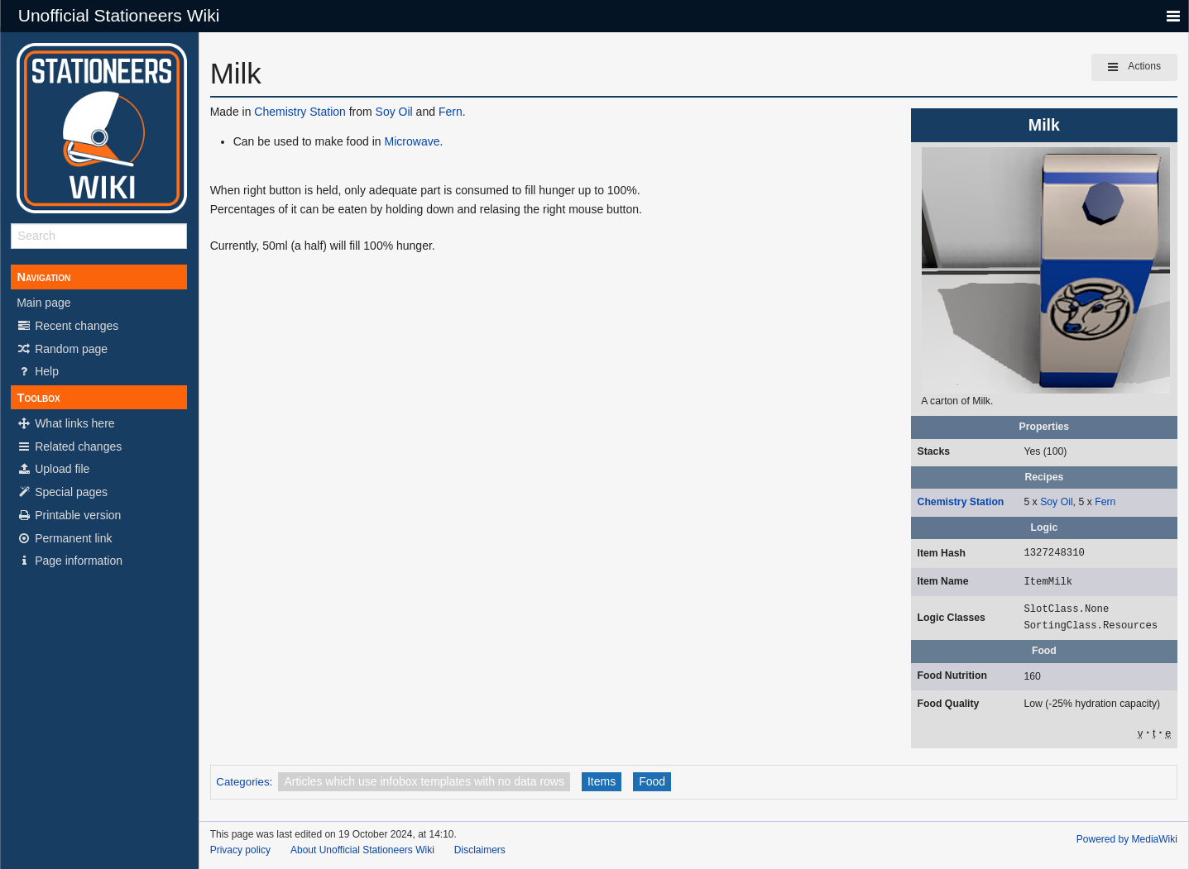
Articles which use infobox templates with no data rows (424, 781)
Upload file (53, 468)
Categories (242, 782)
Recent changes (67, 325)
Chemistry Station (961, 502)
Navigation (43, 277)
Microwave (412, 141)
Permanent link (64, 538)
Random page (62, 349)
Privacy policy (240, 850)
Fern (1105, 502)
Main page (43, 302)
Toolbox (38, 397)
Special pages (62, 492)
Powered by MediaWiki (1126, 839)
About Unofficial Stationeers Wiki (362, 850)
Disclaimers (480, 850)
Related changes (69, 446)
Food (652, 781)
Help (38, 371)
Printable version (69, 515)
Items (601, 781)
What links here (65, 423)
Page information (69, 560)
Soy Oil (1056, 502)
